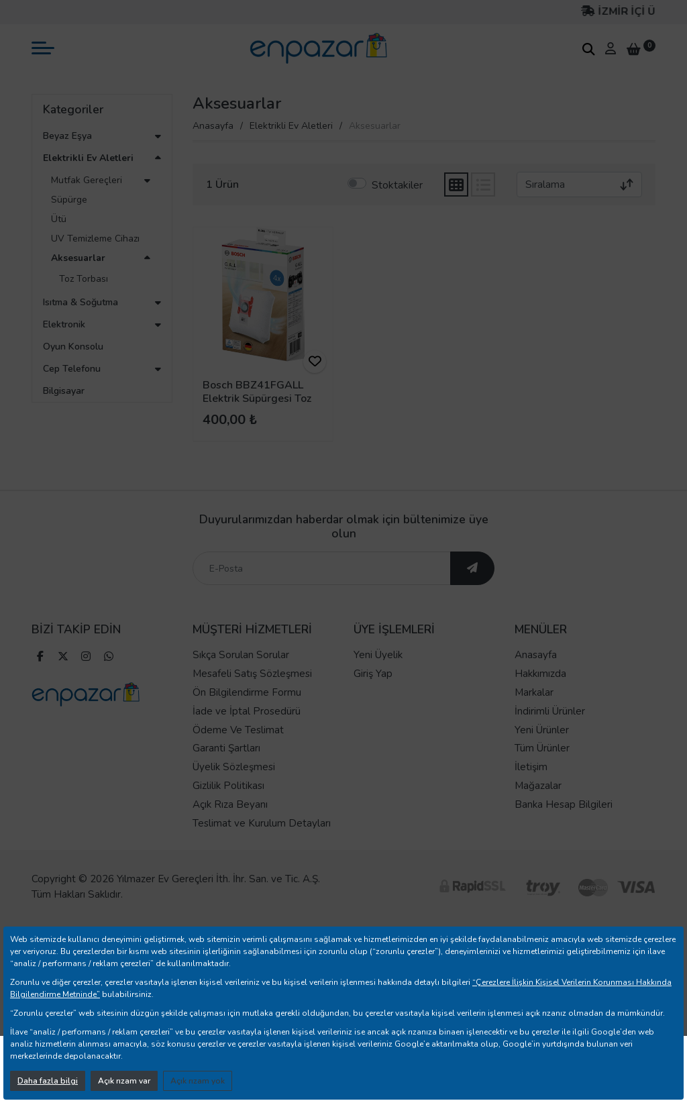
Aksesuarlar (78, 258)
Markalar (534, 716)
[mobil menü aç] (43, 48)
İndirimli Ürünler (550, 734)
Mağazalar (538, 810)
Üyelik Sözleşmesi (234, 791)
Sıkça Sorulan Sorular (241, 679)
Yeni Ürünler (542, 753)
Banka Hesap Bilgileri (564, 828)
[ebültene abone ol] (472, 592)
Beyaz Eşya (67, 135)
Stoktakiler (397, 185)
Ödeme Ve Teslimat (238, 753)
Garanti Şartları (226, 772)
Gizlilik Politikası (228, 810)
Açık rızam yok (197, 1080)
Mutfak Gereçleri (86, 180)
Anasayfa (213, 125)
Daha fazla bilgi (47, 1080)
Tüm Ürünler (542, 772)
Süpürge (69, 199)
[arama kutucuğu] (588, 49)
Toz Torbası (83, 278)
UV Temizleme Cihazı (95, 238)
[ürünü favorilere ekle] (314, 361)
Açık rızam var (124, 1080)
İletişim (531, 791)
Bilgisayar (64, 390)
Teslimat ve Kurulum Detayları (262, 846)
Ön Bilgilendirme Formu (247, 716)
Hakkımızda (540, 697)
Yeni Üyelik (378, 679)
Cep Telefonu (72, 368)
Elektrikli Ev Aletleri (88, 158)
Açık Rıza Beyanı (230, 828)
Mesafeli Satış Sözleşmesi (252, 697)
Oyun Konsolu (73, 346)
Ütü (58, 219)
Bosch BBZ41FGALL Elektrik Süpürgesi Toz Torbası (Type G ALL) (257, 398)
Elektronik (64, 324)
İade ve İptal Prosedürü (247, 734)
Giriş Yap (373, 697)
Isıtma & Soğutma (80, 302)
